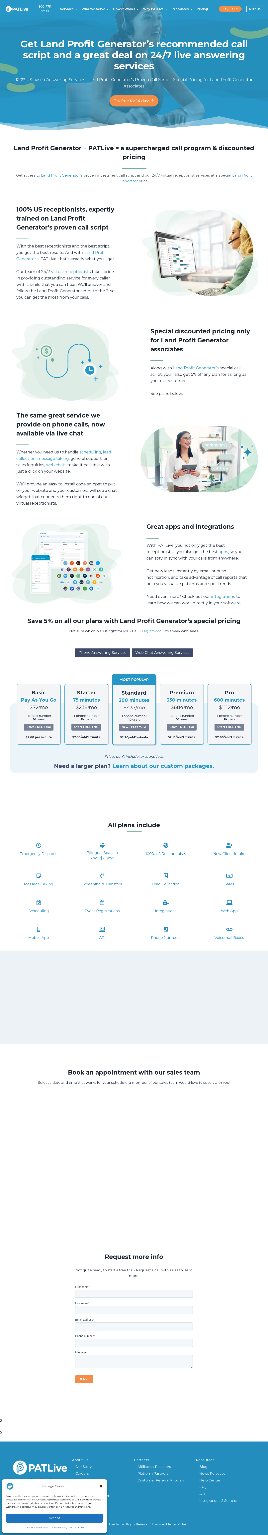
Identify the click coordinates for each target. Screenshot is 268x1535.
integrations (223, 596)
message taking (53, 458)
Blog (203, 1467)
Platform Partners (153, 1473)
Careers (82, 1473)
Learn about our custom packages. (163, 766)
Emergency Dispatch (39, 854)
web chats (56, 464)
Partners (141, 1460)
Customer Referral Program (161, 1480)
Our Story (83, 1467)
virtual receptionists (71, 271)
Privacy (156, 1524)
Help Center (210, 1480)
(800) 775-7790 (152, 631)
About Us (80, 1460)
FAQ (203, 1487)
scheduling (90, 452)
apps (223, 551)
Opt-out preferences (37, 1527)
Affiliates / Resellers (154, 1467)
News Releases (212, 1473)
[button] (101, 1486)
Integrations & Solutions (219, 1501)
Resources (205, 1460)
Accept (54, 1518)
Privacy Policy (59, 1527)
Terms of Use (76, 1527)
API (202, 1494)
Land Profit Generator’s (62, 175)
